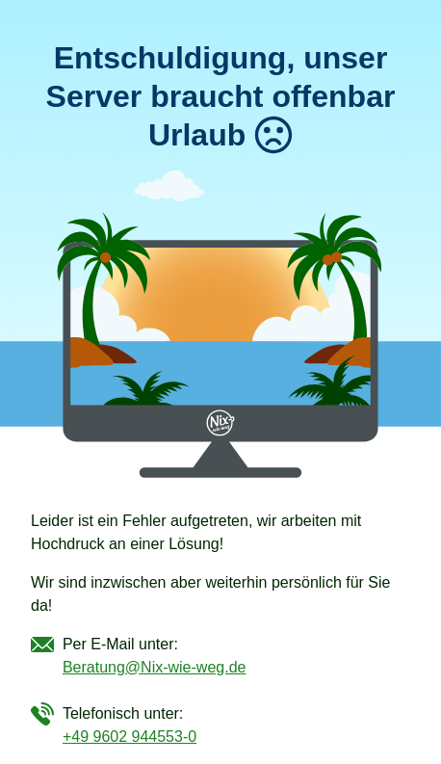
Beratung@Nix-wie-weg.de (154, 667)
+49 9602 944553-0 (129, 736)
